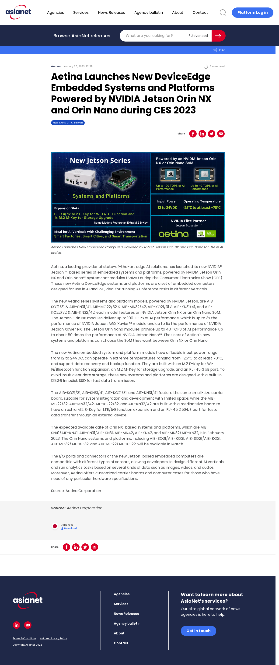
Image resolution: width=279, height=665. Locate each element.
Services (93, 12)
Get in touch (198, 630)
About (189, 12)
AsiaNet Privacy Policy (53, 638)
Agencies (67, 12)
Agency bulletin (160, 12)
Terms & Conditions (24, 638)
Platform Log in (252, 12)
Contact (212, 12)
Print (219, 50)
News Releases (123, 12)
